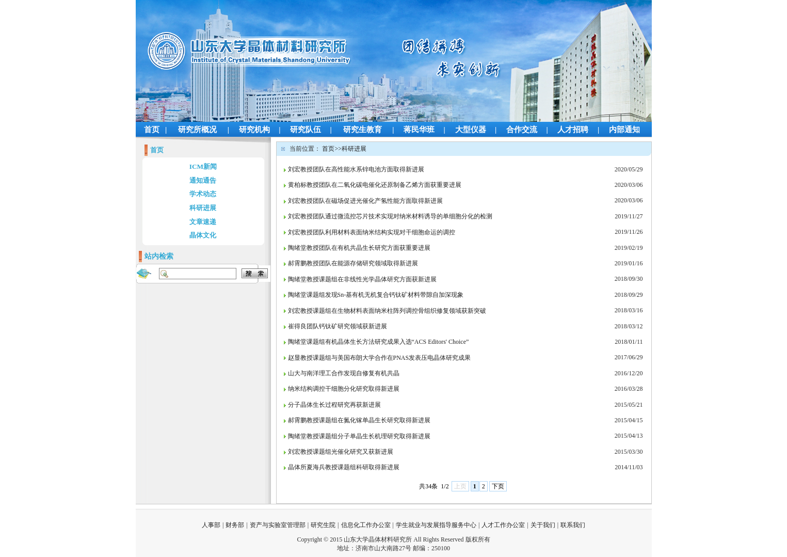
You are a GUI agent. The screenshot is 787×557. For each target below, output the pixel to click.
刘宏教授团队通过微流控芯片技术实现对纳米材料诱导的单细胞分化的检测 (390, 216)
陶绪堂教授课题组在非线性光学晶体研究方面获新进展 (362, 279)
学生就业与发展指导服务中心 (436, 525)
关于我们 (543, 525)
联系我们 (572, 525)
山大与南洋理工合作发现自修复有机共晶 (343, 373)
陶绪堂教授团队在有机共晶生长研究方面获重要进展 (359, 247)
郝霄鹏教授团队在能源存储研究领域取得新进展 (353, 263)
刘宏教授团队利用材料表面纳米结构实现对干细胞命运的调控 (371, 232)
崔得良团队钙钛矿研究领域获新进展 (337, 326)
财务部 (235, 525)
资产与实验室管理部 (278, 525)
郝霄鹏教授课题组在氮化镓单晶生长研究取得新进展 (359, 420)
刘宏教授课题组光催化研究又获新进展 (340, 451)
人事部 (211, 525)
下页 (498, 486)
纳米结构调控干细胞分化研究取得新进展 (343, 388)
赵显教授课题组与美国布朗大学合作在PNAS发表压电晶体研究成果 (379, 357)
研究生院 (323, 525)
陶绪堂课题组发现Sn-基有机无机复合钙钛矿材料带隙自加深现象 (376, 294)
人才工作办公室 (503, 525)
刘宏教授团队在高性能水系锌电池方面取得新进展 (356, 169)
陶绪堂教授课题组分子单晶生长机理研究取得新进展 (359, 436)
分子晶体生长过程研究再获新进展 (334, 404)
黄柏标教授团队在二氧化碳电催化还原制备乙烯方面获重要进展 (374, 184)
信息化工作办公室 (366, 525)
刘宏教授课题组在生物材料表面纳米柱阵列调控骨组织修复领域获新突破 (387, 310)
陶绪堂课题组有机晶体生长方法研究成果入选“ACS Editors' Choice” (378, 341)
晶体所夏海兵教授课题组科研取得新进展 (343, 467)
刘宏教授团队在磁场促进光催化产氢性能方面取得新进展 (365, 200)
